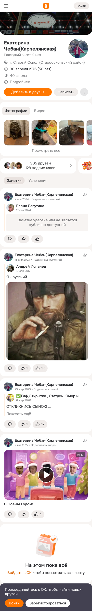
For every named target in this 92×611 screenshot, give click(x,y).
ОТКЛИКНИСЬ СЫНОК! (26, 406)
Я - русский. (17, 277)
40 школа (18, 75)
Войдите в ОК (19, 572)
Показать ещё (18, 413)
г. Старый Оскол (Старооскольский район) (47, 62)
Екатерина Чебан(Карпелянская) (30, 46)
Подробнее (20, 82)
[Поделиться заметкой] (23, 239)
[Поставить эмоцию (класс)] (37, 239)
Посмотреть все (46, 150)
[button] (16, 111)
